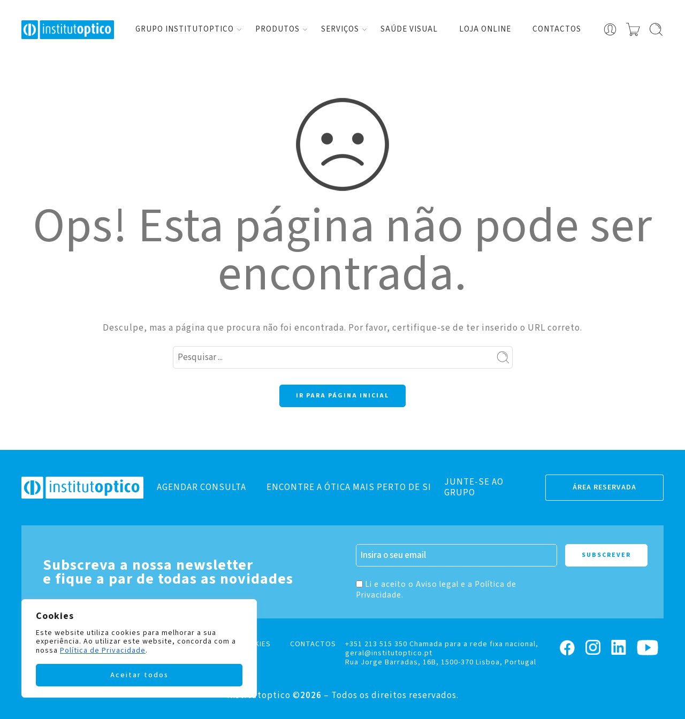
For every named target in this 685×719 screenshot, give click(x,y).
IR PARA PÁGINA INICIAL (342, 395)
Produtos (277, 29)
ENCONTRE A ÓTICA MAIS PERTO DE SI (349, 487)
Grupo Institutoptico (184, 29)
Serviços (340, 29)
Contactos (556, 29)
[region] (139, 648)
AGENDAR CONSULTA (201, 487)
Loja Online (485, 29)
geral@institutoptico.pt (388, 653)
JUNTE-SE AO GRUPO (474, 487)
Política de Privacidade (103, 650)
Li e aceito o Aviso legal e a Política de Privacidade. (436, 589)
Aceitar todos (139, 675)
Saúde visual (409, 29)
